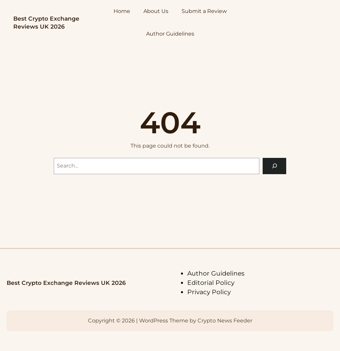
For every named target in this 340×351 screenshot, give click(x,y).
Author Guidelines (215, 273)
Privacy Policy (209, 292)
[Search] (274, 166)
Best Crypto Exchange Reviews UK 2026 (66, 282)
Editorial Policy (210, 283)
